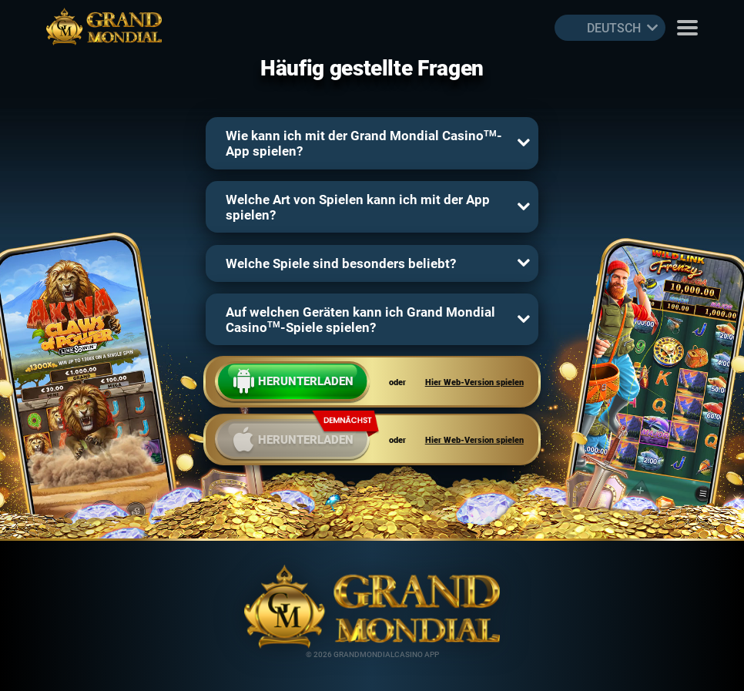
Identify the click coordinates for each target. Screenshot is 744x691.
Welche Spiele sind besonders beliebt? (341, 263)
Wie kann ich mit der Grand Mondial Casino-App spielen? (364, 143)
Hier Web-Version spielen (474, 382)
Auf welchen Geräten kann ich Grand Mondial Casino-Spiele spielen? (360, 319)
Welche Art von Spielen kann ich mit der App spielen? (358, 207)
